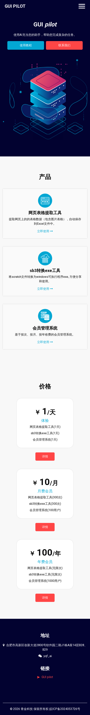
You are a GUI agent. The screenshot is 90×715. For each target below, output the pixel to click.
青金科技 (27, 709)
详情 (45, 456)
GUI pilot (45, 677)
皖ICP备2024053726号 (64, 709)
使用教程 (26, 45)
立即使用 (45, 231)
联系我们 (64, 45)
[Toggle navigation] (81, 6)
